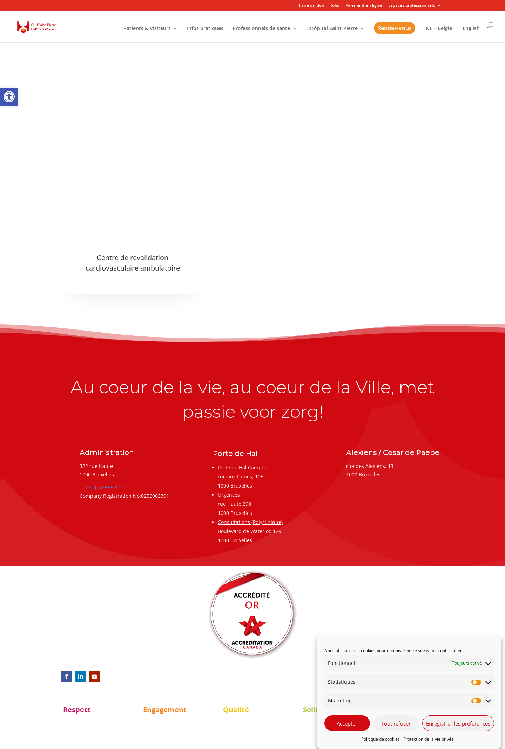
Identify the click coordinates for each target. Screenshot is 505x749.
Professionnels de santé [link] (261, 29)
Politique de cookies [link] (380, 739)
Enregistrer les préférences (458, 723)
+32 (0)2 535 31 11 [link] (106, 487)
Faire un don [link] (311, 5)
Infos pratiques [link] (205, 29)
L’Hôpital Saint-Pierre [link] (332, 29)
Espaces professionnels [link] (411, 5)
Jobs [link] (335, 5)
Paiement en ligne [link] (363, 5)
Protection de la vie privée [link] (428, 739)
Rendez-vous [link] (394, 28)
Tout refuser (396, 723)
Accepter (347, 723)
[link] (9, 97)
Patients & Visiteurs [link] (147, 29)
